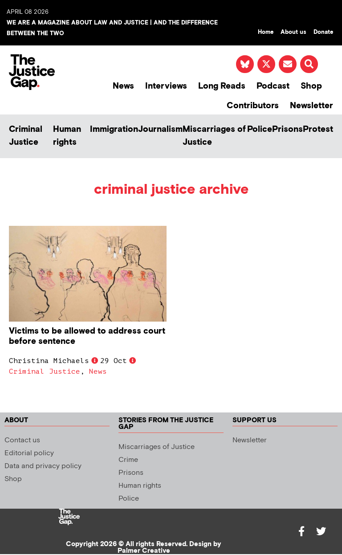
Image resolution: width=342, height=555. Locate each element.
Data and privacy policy (42, 466)
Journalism (160, 129)
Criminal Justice (25, 136)
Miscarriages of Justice (214, 136)
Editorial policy (29, 453)
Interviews (166, 86)
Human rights (67, 136)
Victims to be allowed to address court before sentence (87, 336)
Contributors (253, 105)
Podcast (272, 86)
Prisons (287, 129)
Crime (128, 460)
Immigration (114, 129)
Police (259, 129)
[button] (309, 64)
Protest (318, 129)
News (123, 86)
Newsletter (311, 105)
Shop (311, 86)
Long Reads (221, 86)
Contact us (22, 440)
